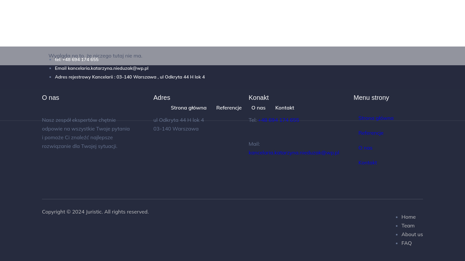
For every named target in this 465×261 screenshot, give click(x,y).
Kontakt (284, 107)
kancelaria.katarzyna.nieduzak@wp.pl (294, 152)
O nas (258, 107)
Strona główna (189, 107)
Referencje (229, 107)
